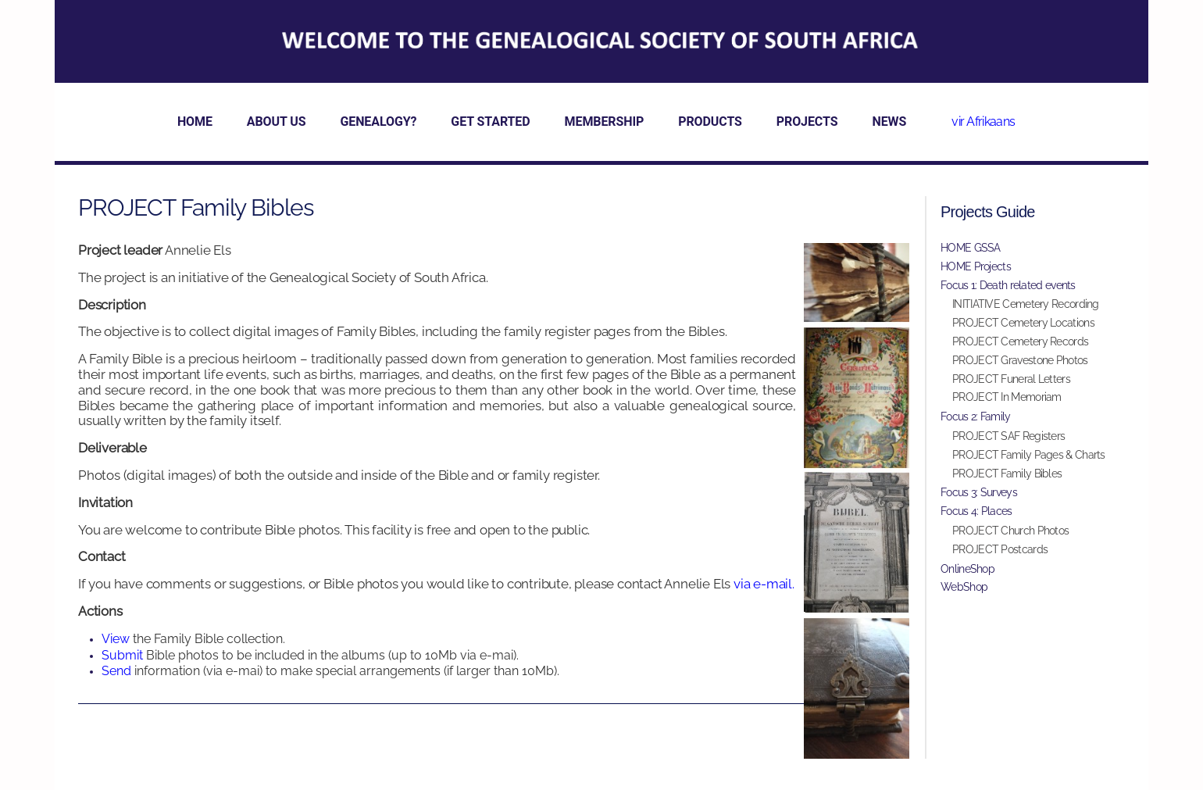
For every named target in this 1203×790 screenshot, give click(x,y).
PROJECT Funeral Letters (1011, 379)
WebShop (964, 587)
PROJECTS (807, 121)
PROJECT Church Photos (1010, 530)
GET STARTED (490, 121)
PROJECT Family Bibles (1007, 473)
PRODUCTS (710, 121)
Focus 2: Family (976, 416)
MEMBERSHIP (604, 121)
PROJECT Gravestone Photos (1020, 360)
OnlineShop (967, 569)
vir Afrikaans (983, 121)
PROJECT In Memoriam (1007, 397)
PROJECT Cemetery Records (1020, 341)
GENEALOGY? (378, 121)
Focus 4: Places (976, 511)
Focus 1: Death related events (1008, 285)
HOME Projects (976, 266)
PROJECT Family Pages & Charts (1028, 455)
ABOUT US (276, 121)
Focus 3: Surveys (979, 492)
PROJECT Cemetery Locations (1023, 322)
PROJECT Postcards (1000, 549)
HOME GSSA (971, 247)
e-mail (772, 584)
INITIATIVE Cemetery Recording (1025, 304)
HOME (194, 121)
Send (118, 670)
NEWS (889, 121)
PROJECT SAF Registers (1008, 436)
